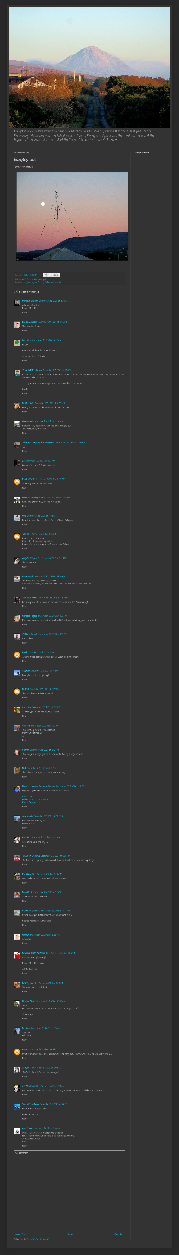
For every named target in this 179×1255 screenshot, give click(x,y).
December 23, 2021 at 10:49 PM (49, 983)
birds (24, 279)
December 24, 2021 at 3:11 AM (50, 1086)
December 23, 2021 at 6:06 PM (55, 856)
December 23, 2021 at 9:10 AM (52, 322)
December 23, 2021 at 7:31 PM (55, 910)
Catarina (26, 726)
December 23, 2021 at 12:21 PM (52, 558)
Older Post (119, 1234)
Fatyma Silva (28, 1001)
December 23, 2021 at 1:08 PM (52, 634)
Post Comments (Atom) (38, 1239)
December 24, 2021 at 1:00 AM (45, 1028)
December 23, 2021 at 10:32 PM (61, 953)
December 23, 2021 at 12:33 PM (50, 576)
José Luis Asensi (30, 597)
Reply (24, 312)
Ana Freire (27, 1128)
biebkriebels (28, 403)
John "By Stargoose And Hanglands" (38, 442)
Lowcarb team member (33, 953)
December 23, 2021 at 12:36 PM (54, 597)
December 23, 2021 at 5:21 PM (48, 816)
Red (24, 768)
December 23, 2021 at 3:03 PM (46, 707)
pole (45, 279)
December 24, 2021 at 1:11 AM (42, 1049)
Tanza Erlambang (30, 1104)
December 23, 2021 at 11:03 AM (40, 461)
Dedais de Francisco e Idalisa (35, 799)
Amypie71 (26, 1068)
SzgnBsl (26, 671)
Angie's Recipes (29, 558)
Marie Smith (28, 479)
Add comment (21, 1153)
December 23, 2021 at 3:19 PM (44, 750)
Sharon (25, 750)
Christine (26, 707)
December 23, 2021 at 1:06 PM (52, 616)
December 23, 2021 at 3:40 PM (41, 768)
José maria (27, 816)
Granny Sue (27, 983)
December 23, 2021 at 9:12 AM (47, 340)
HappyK (25, 935)
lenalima (26, 1028)
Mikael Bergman (30, 301)
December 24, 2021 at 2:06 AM (47, 1068)
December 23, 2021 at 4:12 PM (70, 786)
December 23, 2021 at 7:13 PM (48, 892)
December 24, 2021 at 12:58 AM (50, 1001)
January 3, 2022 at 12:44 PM (46, 1128)
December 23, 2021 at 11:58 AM (41, 516)
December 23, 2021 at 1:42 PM (45, 671)
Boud (24, 652)
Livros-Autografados (31, 802)
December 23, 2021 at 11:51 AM (55, 497)
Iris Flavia (26, 874)
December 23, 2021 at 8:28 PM (45, 935)
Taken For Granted (31, 856)
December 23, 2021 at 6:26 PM (47, 874)
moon (40, 279)
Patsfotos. (26, 340)
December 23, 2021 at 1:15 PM (42, 652)
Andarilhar (27, 796)
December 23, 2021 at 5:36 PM (45, 837)
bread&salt (27, 892)
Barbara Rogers (29, 616)
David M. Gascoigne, (31, 497)
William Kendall (29, 634)
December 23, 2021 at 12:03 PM (42, 534)
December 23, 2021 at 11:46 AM (50, 479)
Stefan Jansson (29, 322)
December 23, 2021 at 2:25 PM (44, 689)
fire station (32, 279)
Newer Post (20, 1234)
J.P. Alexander (28, 1086)
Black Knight (28, 576)
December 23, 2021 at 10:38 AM (50, 403)
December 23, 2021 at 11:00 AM (70, 442)
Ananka (25, 837)
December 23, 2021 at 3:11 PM (45, 726)
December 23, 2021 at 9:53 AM (57, 370)
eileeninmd (27, 421)
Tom (24, 534)
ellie (24, 516)
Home (70, 1234)
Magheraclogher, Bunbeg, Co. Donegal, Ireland (42, 282)
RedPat (25, 689)
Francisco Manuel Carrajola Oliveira (38, 786)
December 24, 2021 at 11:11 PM (54, 1104)
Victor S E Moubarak (32, 370)
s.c (23, 461)
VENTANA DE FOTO (31, 910)
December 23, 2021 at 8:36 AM (53, 301)
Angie (24, 1049)
